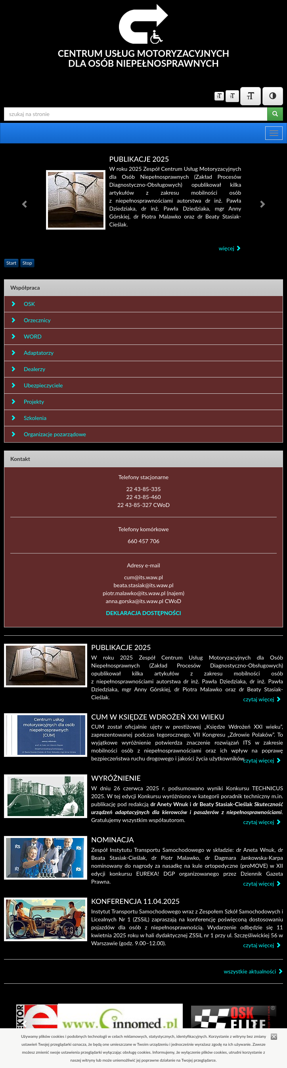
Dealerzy (27, 369)
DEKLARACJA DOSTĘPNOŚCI (143, 612)
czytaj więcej (262, 699)
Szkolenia (28, 417)
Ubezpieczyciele (36, 385)
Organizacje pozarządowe (48, 434)
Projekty (27, 401)
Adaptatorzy (32, 352)
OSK (22, 303)
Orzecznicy (30, 320)
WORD (26, 336)
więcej (230, 248)
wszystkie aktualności (253, 971)
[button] (25, 204)
